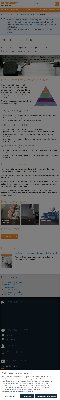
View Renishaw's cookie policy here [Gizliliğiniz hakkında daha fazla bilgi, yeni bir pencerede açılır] (21, 394)
